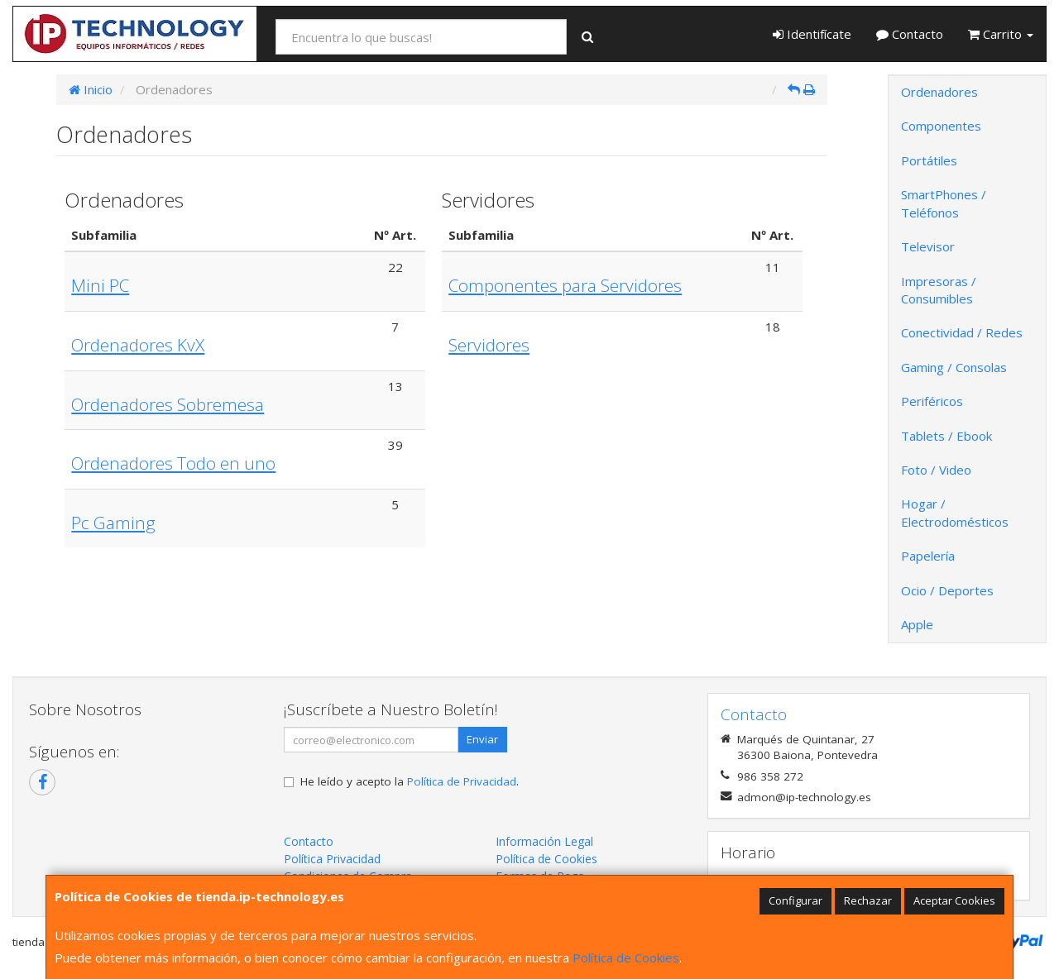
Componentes (941, 125)
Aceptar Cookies (954, 900)
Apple (917, 624)
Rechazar (868, 900)
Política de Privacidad (461, 781)
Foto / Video (936, 469)
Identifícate (812, 34)
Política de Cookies (626, 957)
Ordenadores (939, 92)
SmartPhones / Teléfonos (943, 203)
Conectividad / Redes (962, 332)
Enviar (482, 739)
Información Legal (544, 841)
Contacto (909, 34)
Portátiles (929, 160)
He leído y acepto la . (409, 781)
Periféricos (932, 401)
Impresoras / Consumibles (938, 290)
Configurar (795, 900)
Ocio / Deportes (947, 590)
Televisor (928, 246)
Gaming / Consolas (954, 367)
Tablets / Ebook (946, 435)
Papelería (928, 555)
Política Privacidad (332, 859)
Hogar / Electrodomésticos (955, 512)
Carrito (1000, 34)
